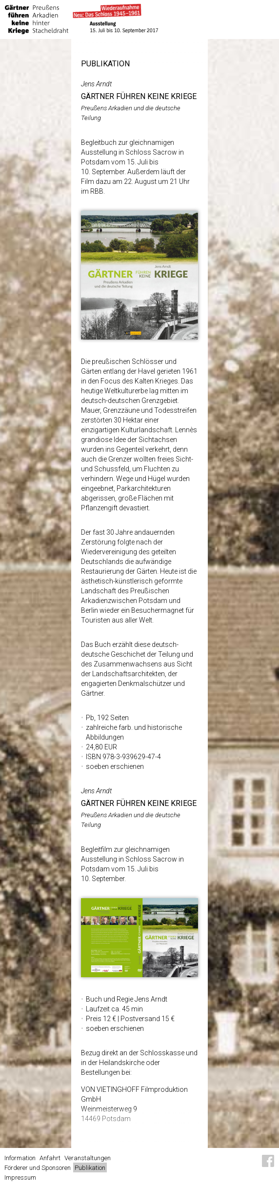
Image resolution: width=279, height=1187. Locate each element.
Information (20, 1158)
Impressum (20, 1177)
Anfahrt (50, 1158)
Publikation (90, 1167)
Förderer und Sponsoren (37, 1167)
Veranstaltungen (87, 1158)
